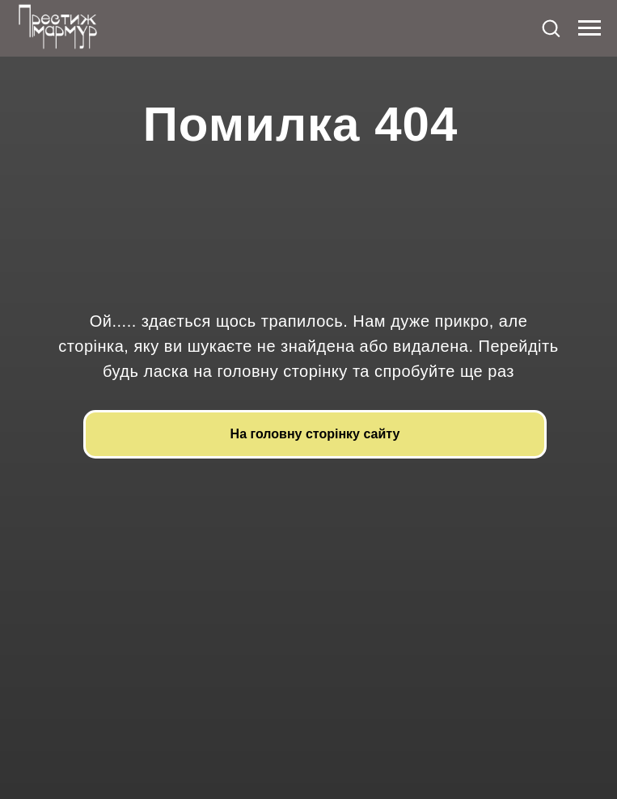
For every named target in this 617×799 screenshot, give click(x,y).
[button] (550, 27)
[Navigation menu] (589, 28)
